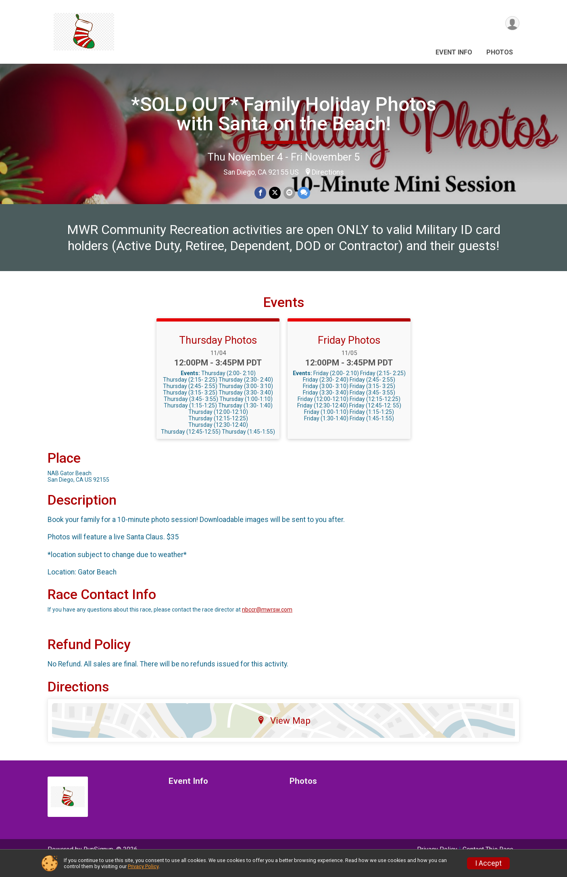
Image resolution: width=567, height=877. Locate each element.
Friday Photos (349, 353)
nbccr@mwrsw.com (267, 623)
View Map (284, 733)
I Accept (488, 863)
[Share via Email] (289, 193)
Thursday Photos (218, 353)
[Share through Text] (303, 193)
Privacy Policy (143, 866)
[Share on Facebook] (261, 193)
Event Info (454, 52)
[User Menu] (511, 23)
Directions (328, 172)
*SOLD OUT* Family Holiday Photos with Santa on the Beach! (283, 114)
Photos (499, 52)
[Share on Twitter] (275, 193)
